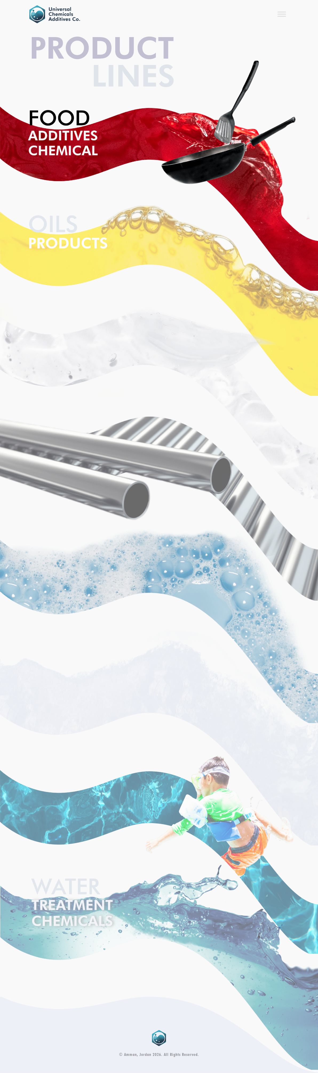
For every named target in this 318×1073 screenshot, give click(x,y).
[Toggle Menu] (281, 14)
